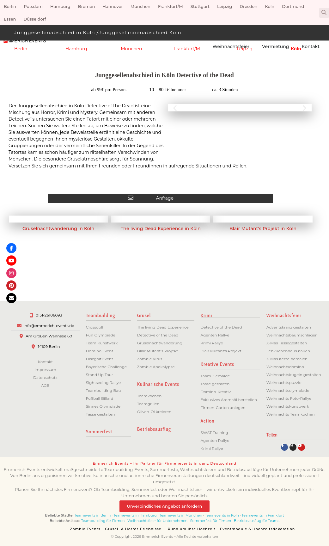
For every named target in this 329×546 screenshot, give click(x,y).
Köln (269, 6)
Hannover (112, 6)
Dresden (248, 6)
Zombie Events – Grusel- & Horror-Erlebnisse (115, 529)
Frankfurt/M (170, 6)
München (140, 6)
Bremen (86, 6)
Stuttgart (200, 6)
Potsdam (33, 6)
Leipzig (224, 6)
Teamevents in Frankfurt (262, 515)
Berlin (10, 6)
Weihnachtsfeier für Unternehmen (157, 520)
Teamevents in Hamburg (135, 515)
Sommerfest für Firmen (210, 520)
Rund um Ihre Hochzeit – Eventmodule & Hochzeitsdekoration (231, 529)
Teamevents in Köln (222, 515)
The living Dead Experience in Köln (161, 228)
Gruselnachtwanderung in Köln (58, 228)
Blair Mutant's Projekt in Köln (262, 228)
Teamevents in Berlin (92, 515)
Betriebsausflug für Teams (256, 520)
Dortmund (293, 6)
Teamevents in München (180, 515)
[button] (324, 13)
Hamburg (60, 6)
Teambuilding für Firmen (103, 520)
